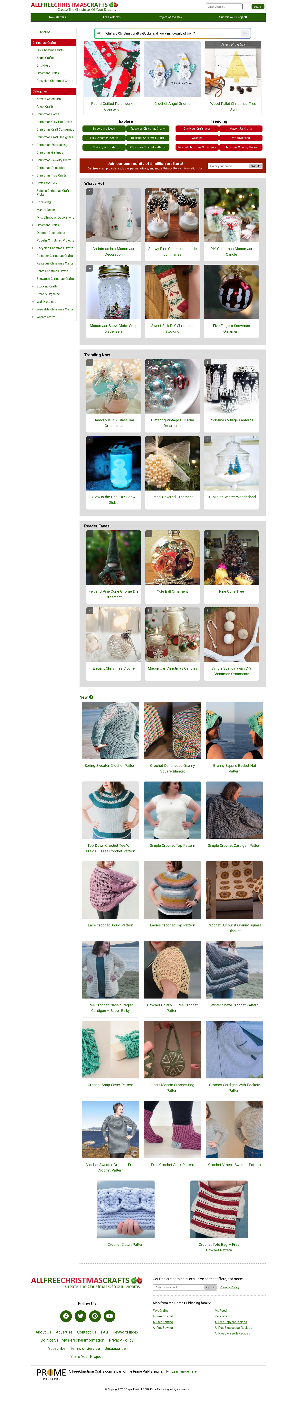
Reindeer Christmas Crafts (55, 256)
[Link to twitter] (80, 1316)
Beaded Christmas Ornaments (197, 147)
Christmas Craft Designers (55, 137)
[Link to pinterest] (95, 1316)
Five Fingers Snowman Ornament (231, 328)
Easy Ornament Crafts (104, 138)
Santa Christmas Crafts (52, 271)
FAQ (104, 1332)
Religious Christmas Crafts (55, 263)
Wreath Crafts (46, 317)
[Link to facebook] (66, 1316)
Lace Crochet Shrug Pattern (110, 925)
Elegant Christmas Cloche (114, 668)
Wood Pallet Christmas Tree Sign (233, 106)
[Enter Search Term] (224, 7)
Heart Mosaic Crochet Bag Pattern (172, 1088)
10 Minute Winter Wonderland (231, 497)
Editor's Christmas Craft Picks (53, 192)
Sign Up (255, 166)
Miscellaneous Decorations (55, 217)
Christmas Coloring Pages (240, 147)
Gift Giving (44, 202)
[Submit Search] (258, 6)
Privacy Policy (172, 168)
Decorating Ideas (104, 128)
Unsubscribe (115, 1348)
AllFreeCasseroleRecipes (232, 1333)
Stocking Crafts (47, 286)
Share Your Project (86, 1356)
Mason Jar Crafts (241, 128)
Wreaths (197, 138)
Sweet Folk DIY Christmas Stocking (172, 328)
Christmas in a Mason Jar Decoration (113, 251)
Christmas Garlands (50, 152)
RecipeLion (222, 1316)
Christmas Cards (48, 114)
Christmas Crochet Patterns (148, 147)
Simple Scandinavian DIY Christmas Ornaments (231, 671)
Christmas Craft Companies (55, 129)
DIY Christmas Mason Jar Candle (231, 251)
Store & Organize (48, 294)
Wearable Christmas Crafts (55, 309)
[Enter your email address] (179, 1287)
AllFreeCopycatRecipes (231, 1322)
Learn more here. (184, 1371)
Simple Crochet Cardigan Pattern (234, 845)
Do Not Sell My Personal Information (72, 1340)
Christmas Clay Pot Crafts (54, 122)
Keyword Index (125, 1332)
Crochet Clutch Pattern (126, 1244)
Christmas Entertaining (52, 145)
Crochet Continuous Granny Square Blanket (172, 768)
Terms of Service (85, 1348)
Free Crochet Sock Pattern (172, 1164)
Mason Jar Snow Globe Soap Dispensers (114, 328)
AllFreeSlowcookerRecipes (233, 1328)
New (86, 697)
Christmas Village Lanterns (231, 420)
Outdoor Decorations (51, 233)
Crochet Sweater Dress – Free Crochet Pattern (110, 1167)
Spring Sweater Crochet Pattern (110, 765)
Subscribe (44, 32)
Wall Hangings (46, 302)
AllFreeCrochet (163, 1316)
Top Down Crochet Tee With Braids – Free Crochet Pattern (110, 848)
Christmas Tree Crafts (52, 175)
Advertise (64, 1332)
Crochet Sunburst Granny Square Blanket (234, 928)
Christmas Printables (51, 168)
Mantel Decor (46, 210)
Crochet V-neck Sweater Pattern (234, 1164)
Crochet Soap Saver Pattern (110, 1085)
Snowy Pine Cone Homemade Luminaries (172, 251)
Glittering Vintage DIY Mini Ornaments (172, 423)
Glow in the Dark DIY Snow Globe (113, 500)
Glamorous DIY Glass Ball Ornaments (114, 423)
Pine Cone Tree (231, 591)
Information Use (192, 168)
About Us (43, 1332)
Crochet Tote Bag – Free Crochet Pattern (219, 1247)
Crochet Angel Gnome (172, 103)
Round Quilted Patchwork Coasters (111, 106)
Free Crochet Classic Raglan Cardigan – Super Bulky (110, 1008)
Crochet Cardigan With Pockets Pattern (234, 1088)
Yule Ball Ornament (172, 591)
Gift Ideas (43, 65)
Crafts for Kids (47, 183)
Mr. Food (221, 1311)
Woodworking (241, 138)
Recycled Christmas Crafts (55, 81)
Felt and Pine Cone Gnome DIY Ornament (114, 594)
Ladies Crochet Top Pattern (172, 925)
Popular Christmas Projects (55, 240)
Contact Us (86, 1332)
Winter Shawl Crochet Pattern (235, 1005)
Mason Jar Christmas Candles (172, 668)
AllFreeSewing (163, 1328)
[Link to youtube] (109, 1316)
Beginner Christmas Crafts (148, 138)
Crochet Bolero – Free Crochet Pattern (172, 1008)
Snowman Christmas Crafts (55, 279)
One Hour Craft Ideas (197, 128)
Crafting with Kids (104, 147)
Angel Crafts (45, 58)
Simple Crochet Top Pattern (172, 845)
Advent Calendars (49, 99)
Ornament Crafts (48, 73)
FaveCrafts (160, 1311)
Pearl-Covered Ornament (172, 497)
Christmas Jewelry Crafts (54, 160)
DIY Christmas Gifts (50, 50)
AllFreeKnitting (163, 1322)
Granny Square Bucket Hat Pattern (234, 768)
